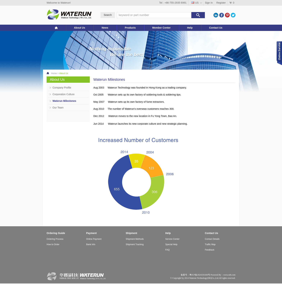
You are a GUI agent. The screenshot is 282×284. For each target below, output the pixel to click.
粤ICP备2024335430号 (199, 275)
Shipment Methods (135, 239)
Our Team (58, 107)
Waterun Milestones (64, 100)
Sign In (209, 2)
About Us (79, 27)
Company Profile (62, 87)
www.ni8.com (229, 275)
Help (189, 27)
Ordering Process (55, 239)
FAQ (167, 250)
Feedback (209, 250)
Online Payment (93, 239)
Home (54, 73)
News (105, 27)
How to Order (53, 244)
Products (130, 27)
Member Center (161, 27)
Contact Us (215, 27)
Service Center (172, 239)
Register (221, 2)
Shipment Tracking (135, 244)
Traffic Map (210, 244)
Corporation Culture (63, 94)
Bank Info (90, 244)
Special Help (171, 244)
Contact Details (212, 239)
